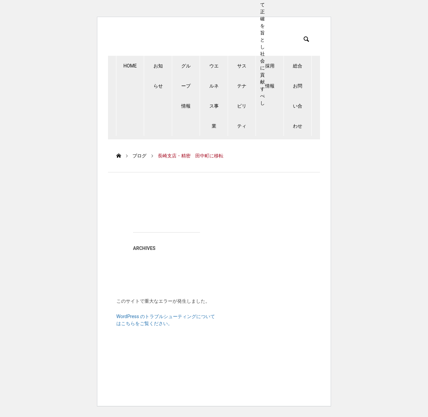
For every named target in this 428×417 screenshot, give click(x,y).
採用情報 (270, 76)
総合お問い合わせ (297, 96)
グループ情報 (186, 86)
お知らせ (158, 76)
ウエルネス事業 (214, 96)
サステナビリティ (241, 96)
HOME (130, 65)
